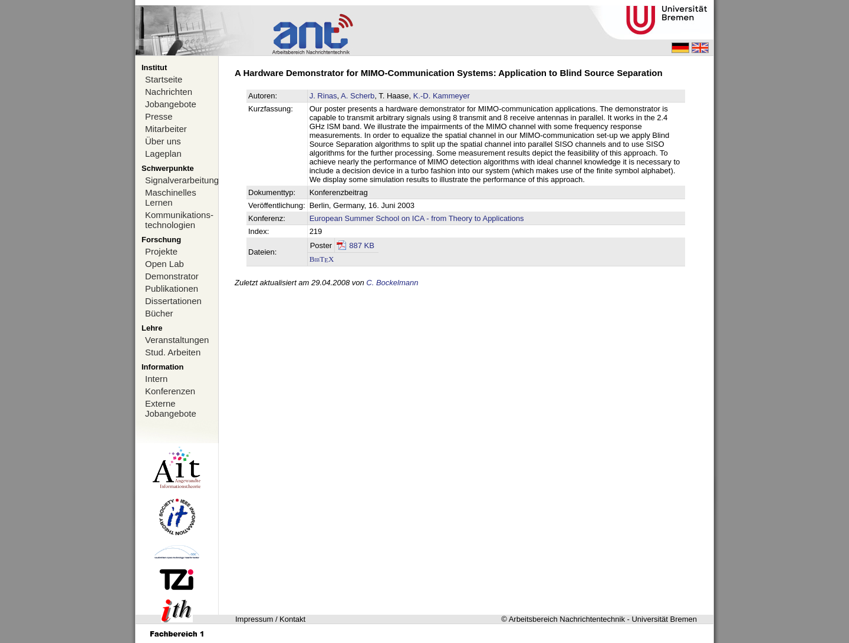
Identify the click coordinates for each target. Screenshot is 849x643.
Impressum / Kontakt (270, 619)
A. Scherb (357, 95)
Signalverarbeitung (181, 180)
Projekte (161, 251)
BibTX (322, 259)
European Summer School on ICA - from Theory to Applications (417, 218)
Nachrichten (168, 92)
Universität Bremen (664, 619)
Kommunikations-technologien (179, 220)
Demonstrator (172, 276)
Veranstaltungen (177, 340)
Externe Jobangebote (170, 408)
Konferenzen (170, 391)
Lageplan (163, 154)
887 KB (361, 245)
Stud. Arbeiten (172, 352)
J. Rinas (323, 95)
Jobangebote (170, 104)
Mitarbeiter (166, 129)
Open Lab (164, 264)
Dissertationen (173, 301)
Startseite (163, 79)
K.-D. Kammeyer (441, 95)
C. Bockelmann (392, 282)
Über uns (163, 141)
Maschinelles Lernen (170, 197)
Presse (159, 116)
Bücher (159, 313)
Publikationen (171, 288)
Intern (156, 379)
